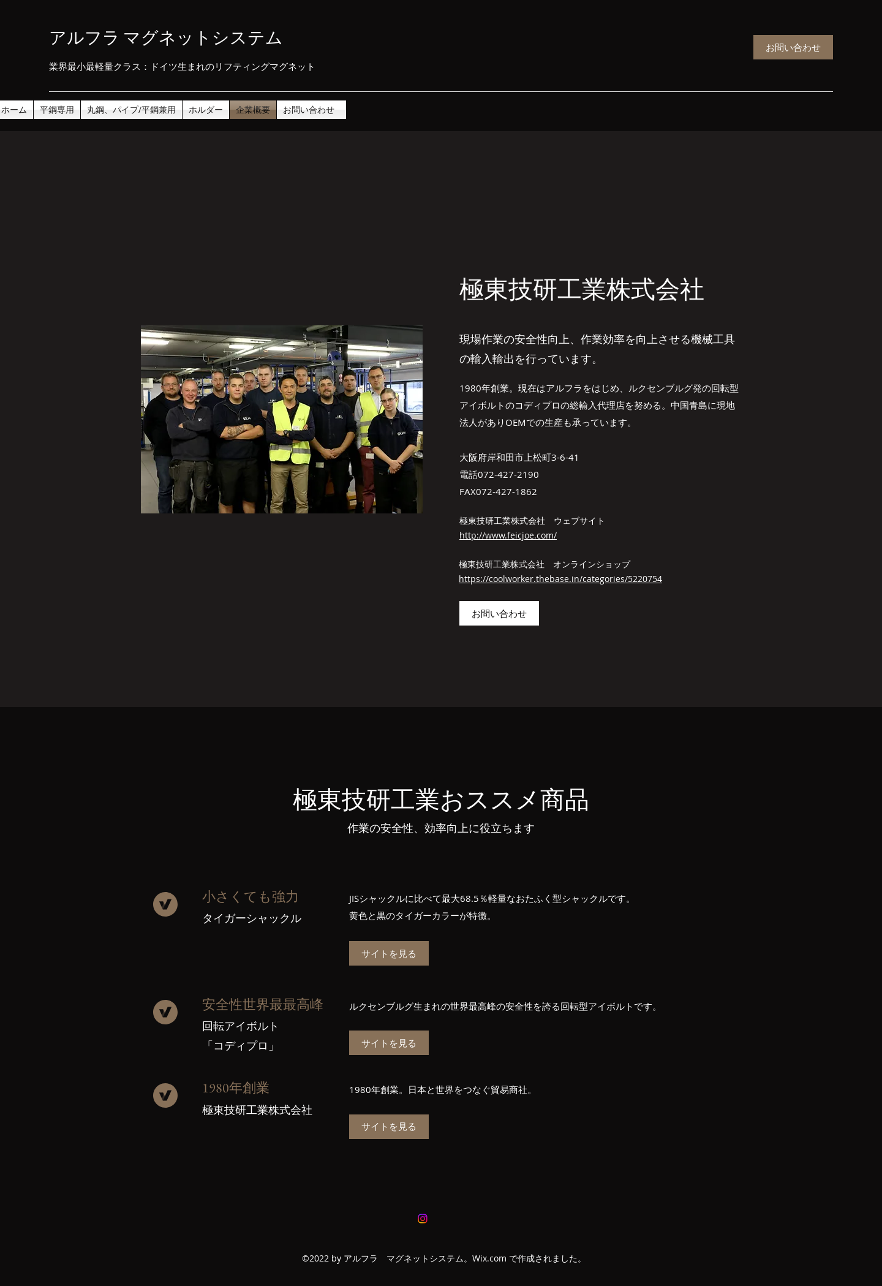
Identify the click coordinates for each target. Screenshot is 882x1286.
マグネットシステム (203, 37)
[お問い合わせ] (793, 47)
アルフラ (93, 37)
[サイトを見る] (389, 953)
